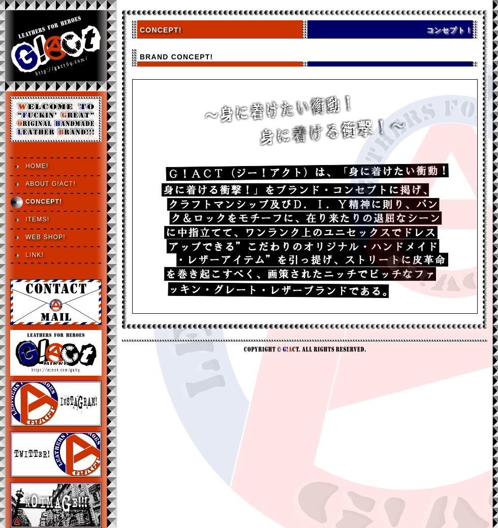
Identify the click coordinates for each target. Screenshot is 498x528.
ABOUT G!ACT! (50, 183)
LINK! (34, 254)
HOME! (36, 166)
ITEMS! (37, 219)
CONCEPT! (43, 201)
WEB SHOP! (45, 237)
